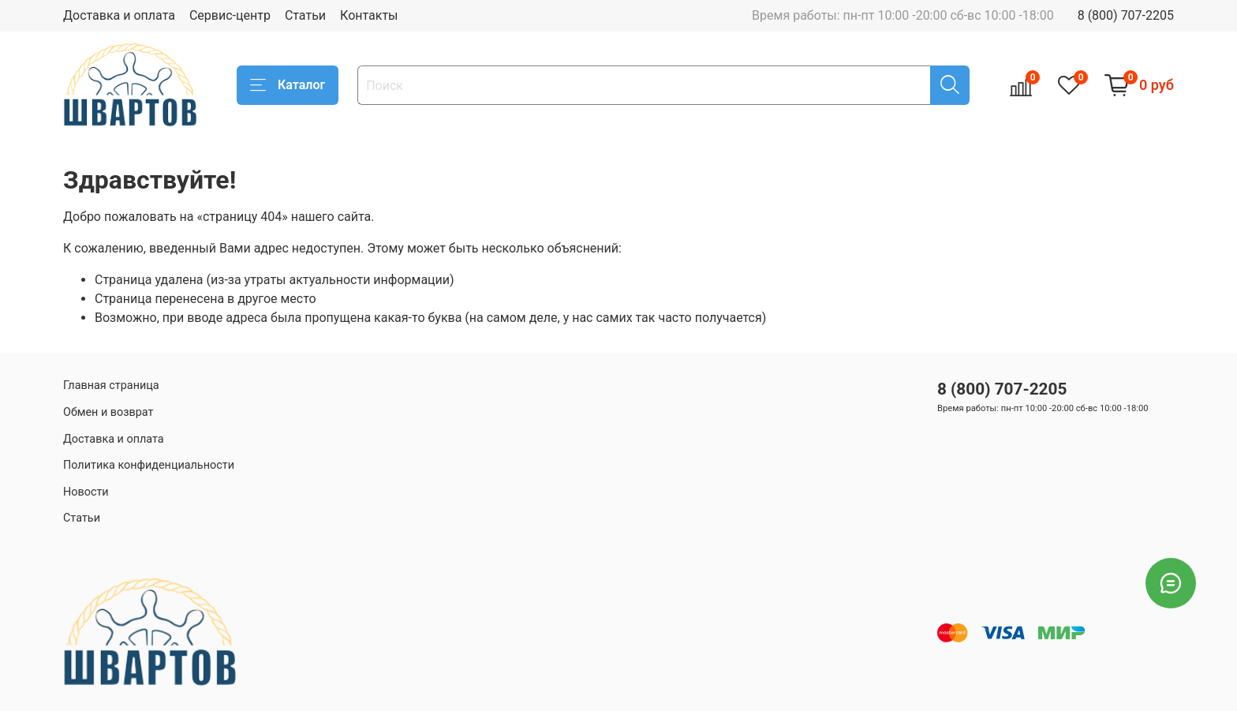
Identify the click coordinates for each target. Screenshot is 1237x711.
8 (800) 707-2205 (1126, 15)
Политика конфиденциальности (148, 465)
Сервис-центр (230, 15)
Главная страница (111, 385)
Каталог (287, 85)
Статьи (305, 15)
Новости (86, 492)
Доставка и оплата (119, 15)
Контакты (369, 15)
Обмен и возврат (108, 412)
